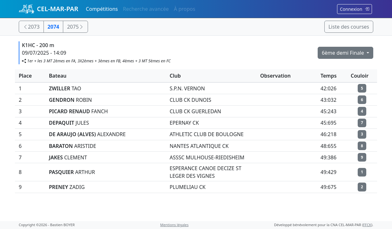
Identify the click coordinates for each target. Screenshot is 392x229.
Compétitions (102, 8)
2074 (53, 26)
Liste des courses (348, 26)
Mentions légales (174, 224)
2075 (75, 26)
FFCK (367, 224)
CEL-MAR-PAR (48, 9)
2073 (31, 26)
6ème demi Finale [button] (343, 52)
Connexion (354, 9)
